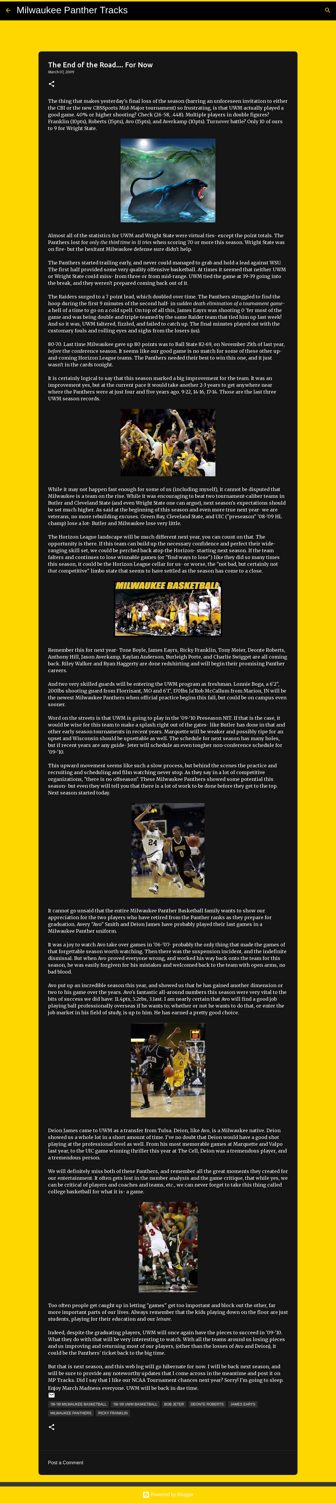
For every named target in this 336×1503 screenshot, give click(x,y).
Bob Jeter (174, 1404)
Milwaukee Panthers (70, 1413)
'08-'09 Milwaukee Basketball (78, 1404)
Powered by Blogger (168, 1494)
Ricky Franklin (112, 1413)
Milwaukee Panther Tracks (72, 10)
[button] (51, 84)
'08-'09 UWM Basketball (135, 1404)
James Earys (243, 1404)
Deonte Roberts (207, 1404)
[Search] (327, 10)
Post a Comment (65, 1462)
